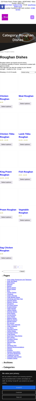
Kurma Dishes (11, 315)
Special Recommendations (15, 347)
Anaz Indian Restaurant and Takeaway (19, 279)
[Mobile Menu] (32, 17)
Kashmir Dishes (12, 312)
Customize (19, 392)
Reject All (18, 397)
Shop (8, 344)
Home (1, 51)
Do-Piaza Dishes (12, 305)
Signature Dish (11, 345)
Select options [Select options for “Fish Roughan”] (25, 179)
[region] (18, 385)
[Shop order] (28, 72)
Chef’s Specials (12, 295)
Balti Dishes (11, 283)
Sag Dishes (10, 340)
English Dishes (12, 307)
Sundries (10, 350)
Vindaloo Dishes (12, 358)
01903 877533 (7, 5)
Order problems (12, 326)
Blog (8, 291)
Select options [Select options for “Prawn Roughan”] (6, 217)
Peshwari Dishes (12, 332)
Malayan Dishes (12, 320)
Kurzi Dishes (11, 316)
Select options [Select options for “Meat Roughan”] (25, 103)
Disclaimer (10, 304)
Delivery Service (12, 302)
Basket (9, 286)
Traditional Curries (13, 355)
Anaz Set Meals (12, 281)
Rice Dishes (11, 337)
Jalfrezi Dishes (11, 310)
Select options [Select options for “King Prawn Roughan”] (6, 182)
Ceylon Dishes (11, 292)
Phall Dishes (11, 334)
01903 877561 (17, 5)
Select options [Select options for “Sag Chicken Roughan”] (6, 258)
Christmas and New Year (15, 299)
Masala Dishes (11, 321)
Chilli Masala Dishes (13, 297)
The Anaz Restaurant (13, 353)
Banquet (9, 284)
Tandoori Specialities (13, 352)
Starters (9, 349)
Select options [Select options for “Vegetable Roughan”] (25, 220)
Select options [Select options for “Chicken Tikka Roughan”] (6, 144)
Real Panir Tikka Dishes (14, 336)
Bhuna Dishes (11, 287)
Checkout (10, 294)
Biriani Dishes (11, 289)
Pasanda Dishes (12, 329)
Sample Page (11, 342)
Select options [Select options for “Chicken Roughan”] (6, 106)
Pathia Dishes (11, 331)
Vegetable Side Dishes (14, 357)
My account (10, 323)
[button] (2, 6)
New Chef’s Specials (13, 324)
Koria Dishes (11, 313)
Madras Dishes (12, 318)
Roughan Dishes (12, 339)
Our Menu (10, 328)
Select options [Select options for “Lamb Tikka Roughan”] (25, 144)
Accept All (19, 387)
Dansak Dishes (12, 300)
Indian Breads (11, 308)
